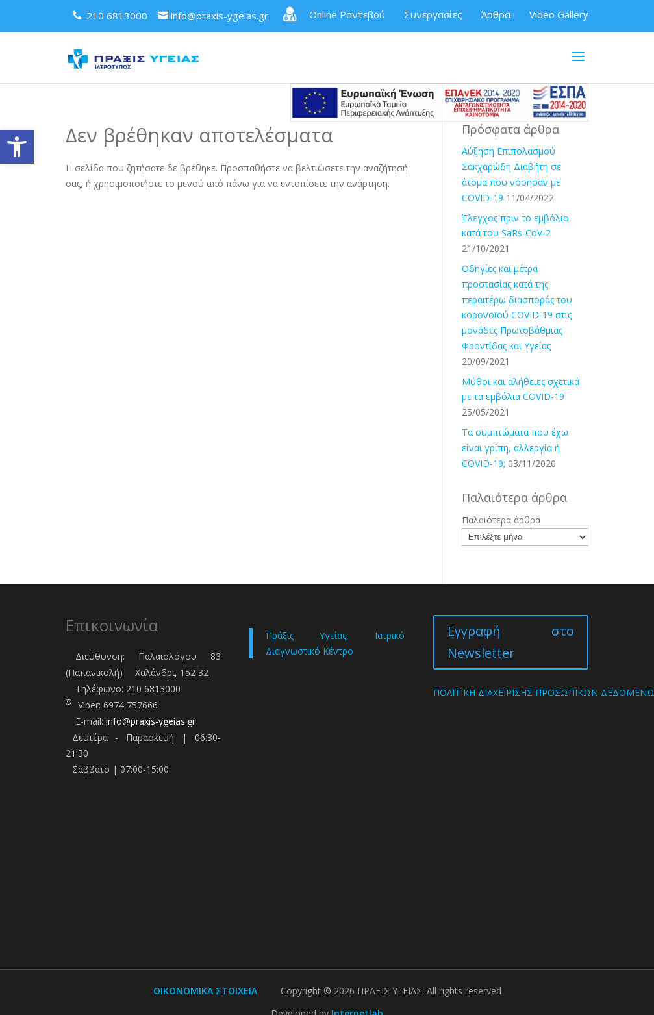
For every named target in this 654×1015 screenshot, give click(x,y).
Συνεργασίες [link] (433, 14)
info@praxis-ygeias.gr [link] (150, 721)
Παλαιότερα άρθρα (501, 520)
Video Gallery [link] (558, 14)
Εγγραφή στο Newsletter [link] (510, 642)
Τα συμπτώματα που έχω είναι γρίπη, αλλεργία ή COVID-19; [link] (515, 448)
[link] (17, 147)
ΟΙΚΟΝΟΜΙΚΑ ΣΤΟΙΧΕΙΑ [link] (205, 990)
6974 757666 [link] (130, 705)
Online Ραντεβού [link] (332, 14)
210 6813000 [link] (153, 689)
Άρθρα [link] (495, 14)
